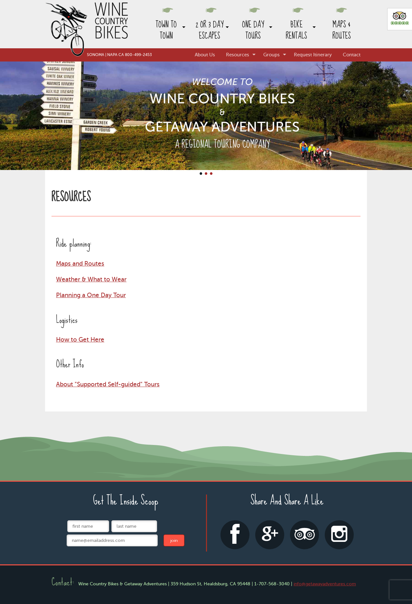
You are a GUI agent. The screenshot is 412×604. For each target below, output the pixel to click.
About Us (205, 54)
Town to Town (166, 30)
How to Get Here (80, 339)
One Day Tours (253, 30)
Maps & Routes (341, 30)
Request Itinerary (313, 54)
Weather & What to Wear (91, 279)
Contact (351, 54)
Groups (271, 54)
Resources (237, 54)
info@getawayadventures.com (325, 583)
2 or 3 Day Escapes (209, 30)
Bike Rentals (296, 30)
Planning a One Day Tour (91, 295)
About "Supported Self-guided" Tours (108, 384)
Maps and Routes (80, 263)
